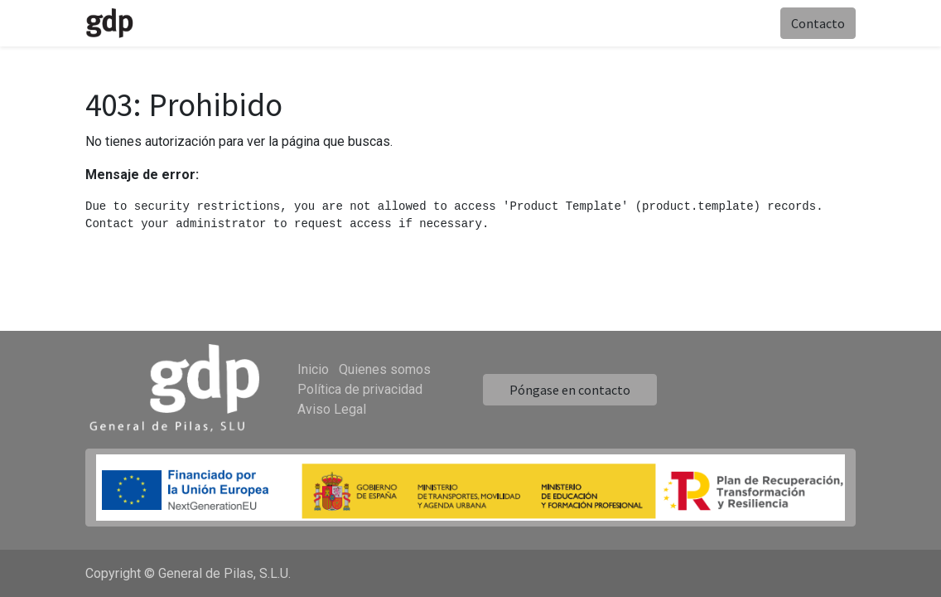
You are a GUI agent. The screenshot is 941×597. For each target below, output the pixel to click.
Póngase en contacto (569, 389)
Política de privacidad (359, 389)
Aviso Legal (331, 409)
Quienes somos (385, 369)
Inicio (313, 369)
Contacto (818, 23)
